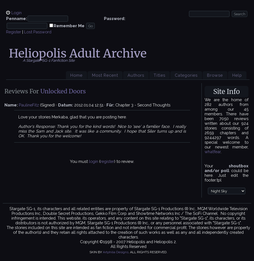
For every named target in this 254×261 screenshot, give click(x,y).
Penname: (16, 18)
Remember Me (69, 25)
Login (16, 12)
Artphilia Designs (115, 252)
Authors (136, 75)
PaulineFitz (29, 105)
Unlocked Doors (63, 91)
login (93, 161)
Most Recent (105, 75)
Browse (215, 75)
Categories (186, 75)
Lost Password (37, 31)
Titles (159, 75)
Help (237, 75)
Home (76, 75)
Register (13, 31)
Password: (114, 18)
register (107, 161)
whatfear (213, 151)
